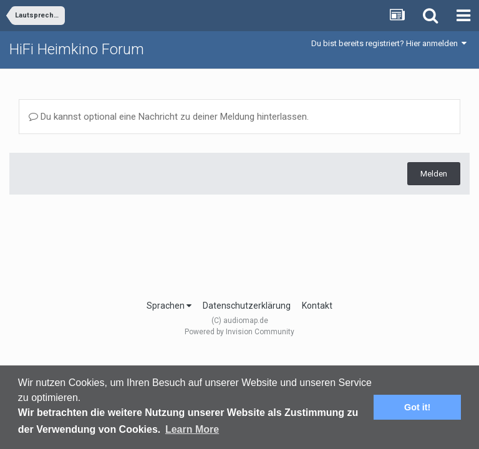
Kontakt (317, 306)
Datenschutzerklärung (247, 306)
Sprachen (169, 306)
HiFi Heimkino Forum (76, 49)
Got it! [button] (417, 407)
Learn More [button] (192, 429)
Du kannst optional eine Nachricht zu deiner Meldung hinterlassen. (169, 116)
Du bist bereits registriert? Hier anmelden (389, 43)
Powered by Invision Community (239, 331)
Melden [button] (433, 173)
